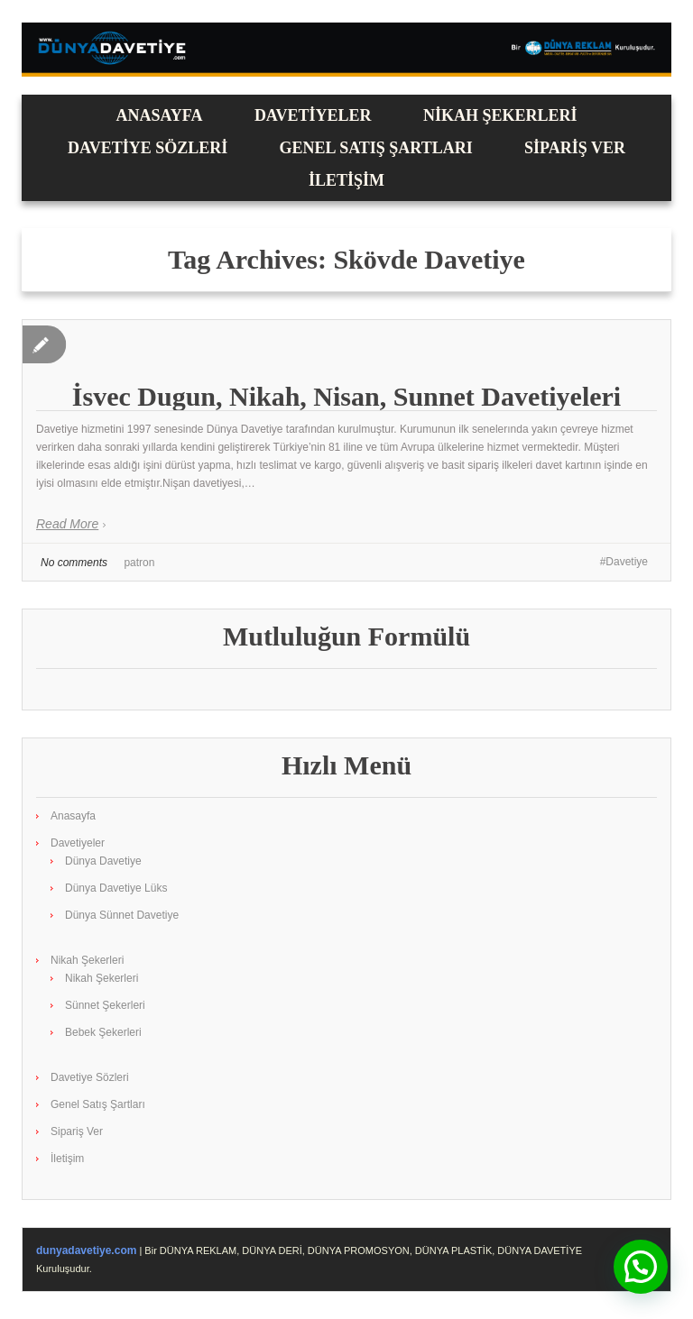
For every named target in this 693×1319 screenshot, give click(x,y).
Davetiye (626, 561)
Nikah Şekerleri (500, 115)
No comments (74, 562)
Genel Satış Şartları (376, 148)
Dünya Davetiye (103, 861)
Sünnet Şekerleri (105, 1005)
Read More (67, 524)
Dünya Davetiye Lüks (116, 888)
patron (139, 562)
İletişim (346, 180)
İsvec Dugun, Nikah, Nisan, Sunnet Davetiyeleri (346, 396)
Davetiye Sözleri (147, 148)
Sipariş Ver (574, 148)
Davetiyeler (313, 115)
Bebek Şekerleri (103, 1032)
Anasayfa (159, 115)
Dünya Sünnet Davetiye (122, 915)
